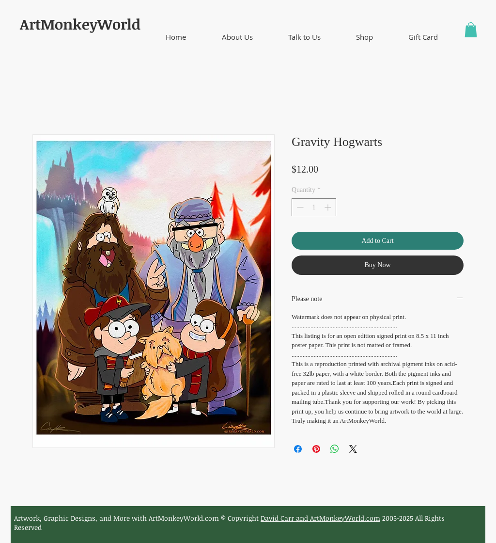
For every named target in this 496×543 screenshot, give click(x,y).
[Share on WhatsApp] (335, 449)
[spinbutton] (314, 207)
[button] (237, 37)
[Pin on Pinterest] (316, 449)
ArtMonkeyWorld (80, 24)
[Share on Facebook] (298, 449)
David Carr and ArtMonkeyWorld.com (320, 518)
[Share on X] (353, 449)
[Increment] (329, 207)
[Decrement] (299, 207)
